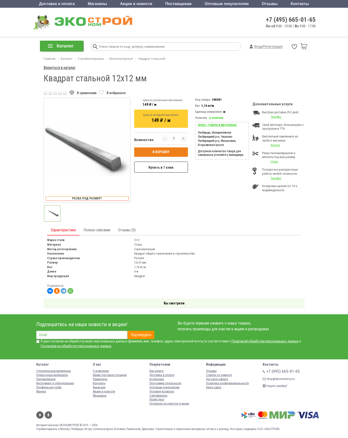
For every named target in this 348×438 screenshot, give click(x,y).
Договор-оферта (217, 379)
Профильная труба (48, 387)
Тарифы (276, 117)
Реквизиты (100, 379)
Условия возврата (161, 391)
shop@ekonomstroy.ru (279, 379)
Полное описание (97, 230)
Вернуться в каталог (60, 67)
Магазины (97, 4)
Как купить (156, 371)
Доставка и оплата (57, 4)
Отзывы (270, 4)
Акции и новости (136, 4)
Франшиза (99, 395)
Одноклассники (48, 415)
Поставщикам (178, 4)
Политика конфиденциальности (227, 383)
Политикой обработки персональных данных (265, 341)
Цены (274, 161)
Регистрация (273, 46)
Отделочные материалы (52, 375)
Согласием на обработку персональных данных (76, 346)
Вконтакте (40, 415)
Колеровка (156, 379)
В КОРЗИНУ (161, 152)
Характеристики (63, 230)
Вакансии (99, 387)
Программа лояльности (165, 383)
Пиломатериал (46, 379)
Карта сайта (213, 387)
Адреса (275, 145)
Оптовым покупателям (227, 4)
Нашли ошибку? (275, 386)
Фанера (41, 391)
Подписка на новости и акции (169, 403)
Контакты (300, 4)
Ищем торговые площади (110, 375)
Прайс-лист (156, 399)
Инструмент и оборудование (55, 383)
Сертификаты (158, 395)
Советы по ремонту (219, 375)
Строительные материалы (53, 371)
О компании (101, 371)
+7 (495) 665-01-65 (291, 19)
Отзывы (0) (127, 230)
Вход (258, 46)
